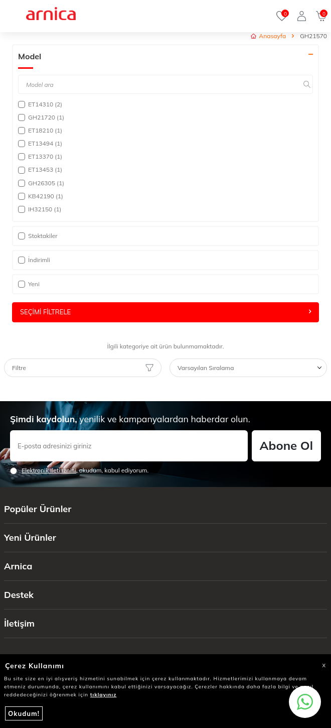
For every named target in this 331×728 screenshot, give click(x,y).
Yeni (29, 284)
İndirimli (34, 260)
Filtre (82, 368)
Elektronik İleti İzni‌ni (49, 470)
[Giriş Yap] (301, 16)
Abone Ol (286, 445)
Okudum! (24, 713)
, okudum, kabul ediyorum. (79, 470)
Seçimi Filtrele (165, 312)
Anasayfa (268, 36)
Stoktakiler (38, 235)
